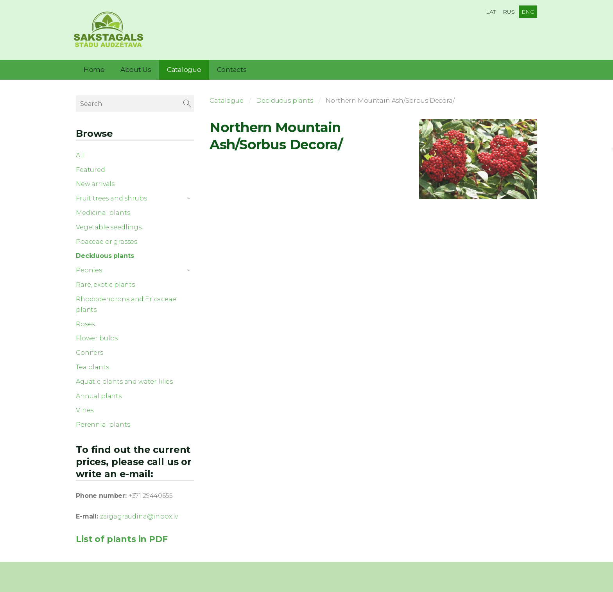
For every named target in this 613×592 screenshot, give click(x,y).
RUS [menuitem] (509, 11)
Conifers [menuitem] (89, 351)
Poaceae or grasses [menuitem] (106, 240)
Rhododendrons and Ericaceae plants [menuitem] (126, 303)
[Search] (135, 102)
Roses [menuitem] (85, 322)
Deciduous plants (284, 99)
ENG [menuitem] (528, 11)
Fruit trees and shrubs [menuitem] (111, 197)
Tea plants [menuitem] (92, 366)
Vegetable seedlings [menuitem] (109, 225)
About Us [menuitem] (135, 68)
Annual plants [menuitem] (99, 394)
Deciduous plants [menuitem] (105, 254)
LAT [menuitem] (491, 11)
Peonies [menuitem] (89, 269)
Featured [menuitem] (90, 168)
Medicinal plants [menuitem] (103, 211)
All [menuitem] (80, 154)
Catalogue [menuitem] (184, 68)
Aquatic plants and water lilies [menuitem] (124, 380)
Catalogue (227, 99)
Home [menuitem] (94, 68)
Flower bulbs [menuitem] (97, 337)
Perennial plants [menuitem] (103, 423)
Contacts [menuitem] (232, 68)
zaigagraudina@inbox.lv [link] (139, 515)
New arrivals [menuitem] (95, 182)
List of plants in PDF (122, 538)
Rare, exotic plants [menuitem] (105, 283)
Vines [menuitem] (84, 409)
